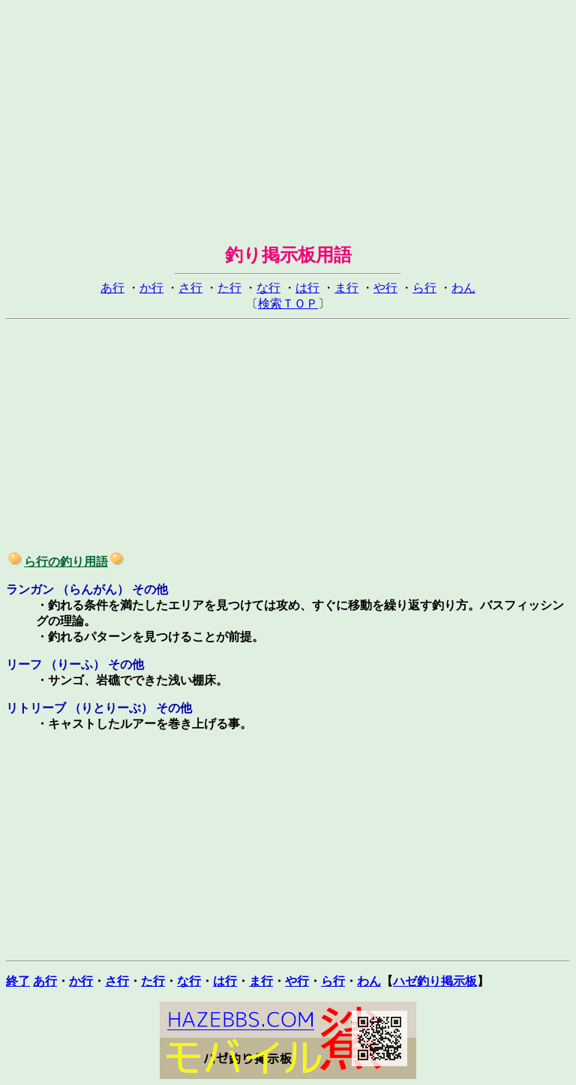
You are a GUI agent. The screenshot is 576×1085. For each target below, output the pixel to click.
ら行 (424, 287)
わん (464, 287)
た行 (230, 287)
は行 (308, 287)
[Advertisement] (288, 111)
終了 (18, 981)
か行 (152, 287)
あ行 (112, 287)
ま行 (346, 287)
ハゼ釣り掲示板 (435, 981)
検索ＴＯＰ (288, 303)
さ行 (190, 287)
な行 (268, 287)
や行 (386, 287)
